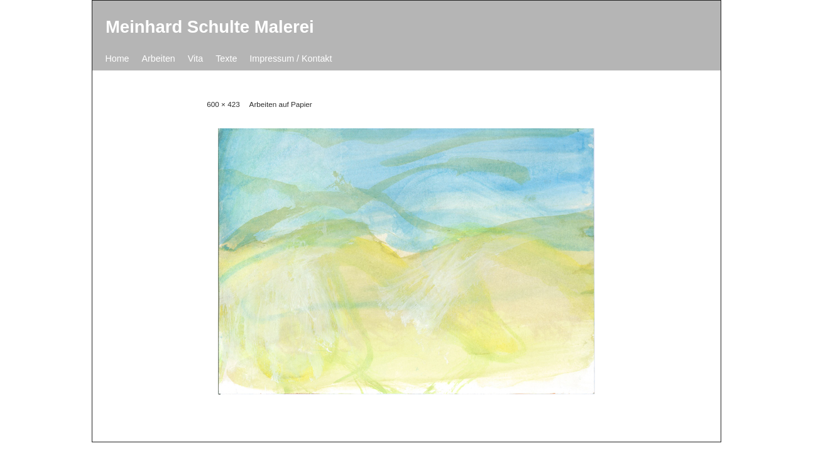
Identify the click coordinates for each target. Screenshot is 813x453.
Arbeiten (158, 58)
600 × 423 (223, 104)
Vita (195, 58)
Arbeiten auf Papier (280, 104)
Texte (226, 58)
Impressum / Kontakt (290, 58)
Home (117, 58)
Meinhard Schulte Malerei (210, 26)
